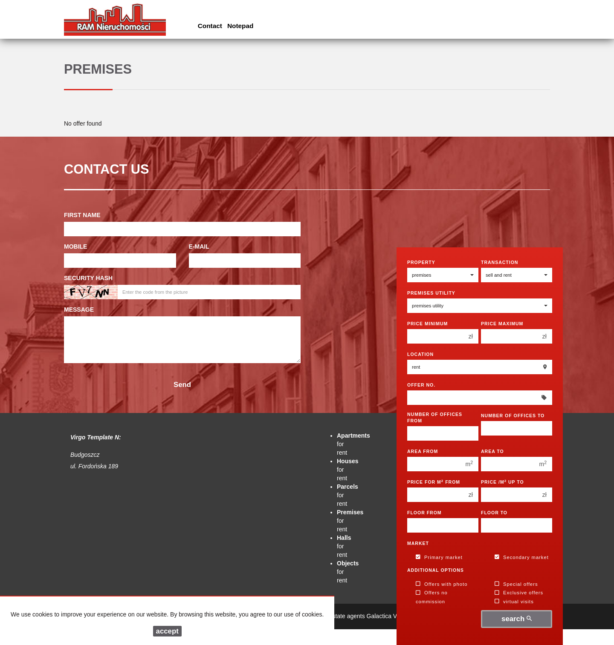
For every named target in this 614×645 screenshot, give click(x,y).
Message (79, 309)
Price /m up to (502, 481)
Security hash (88, 278)
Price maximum (502, 323)
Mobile (75, 246)
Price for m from (433, 481)
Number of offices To (512, 415)
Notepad (240, 25)
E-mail (199, 246)
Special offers (516, 584)
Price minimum (427, 323)
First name (82, 215)
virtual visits (514, 601)
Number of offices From (434, 417)
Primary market (439, 557)
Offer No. (421, 384)
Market (418, 543)
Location (420, 354)
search (516, 619)
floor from (424, 512)
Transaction (499, 262)
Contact (210, 25)
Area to (492, 451)
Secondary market (522, 557)
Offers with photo (441, 584)
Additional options (435, 570)
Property (421, 262)
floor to (494, 512)
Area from (422, 451)
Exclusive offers (519, 593)
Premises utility (431, 292)
